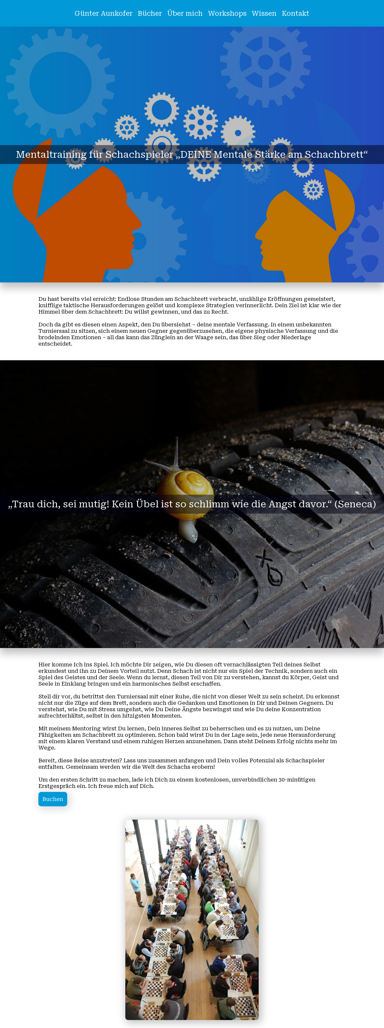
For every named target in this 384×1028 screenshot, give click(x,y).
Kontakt (295, 13)
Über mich (185, 13)
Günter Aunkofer (104, 13)
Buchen (52, 799)
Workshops (227, 13)
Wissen (264, 13)
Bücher (150, 13)
